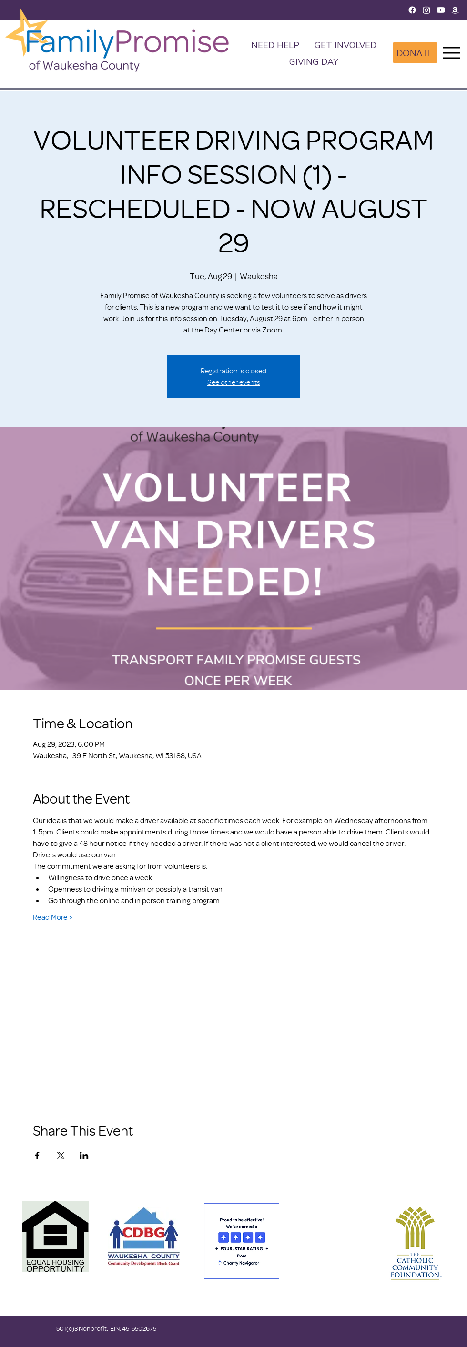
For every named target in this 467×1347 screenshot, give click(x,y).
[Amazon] (455, 10)
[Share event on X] (60, 1155)
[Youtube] (441, 10)
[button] (345, 46)
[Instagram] (426, 10)
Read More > (52, 917)
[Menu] (451, 53)
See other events (233, 382)
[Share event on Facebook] (37, 1155)
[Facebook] (412, 10)
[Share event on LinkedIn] (84, 1155)
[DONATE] (415, 52)
